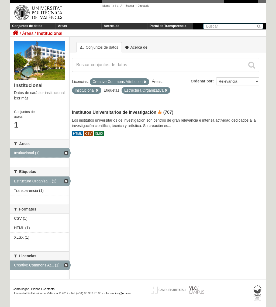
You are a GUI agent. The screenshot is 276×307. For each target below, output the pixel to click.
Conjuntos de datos (27, 26)
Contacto (48, 289)
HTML (77, 133)
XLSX (99, 133)
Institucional (49, 33)
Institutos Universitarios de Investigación (114, 112)
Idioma (108, 5)
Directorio (143, 5)
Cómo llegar (21, 289)
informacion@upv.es (117, 293)
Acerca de (111, 26)
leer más (21, 98)
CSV (88, 133)
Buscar (130, 5)
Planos (35, 289)
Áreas (62, 26)
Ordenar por (202, 81)
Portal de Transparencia (168, 26)
